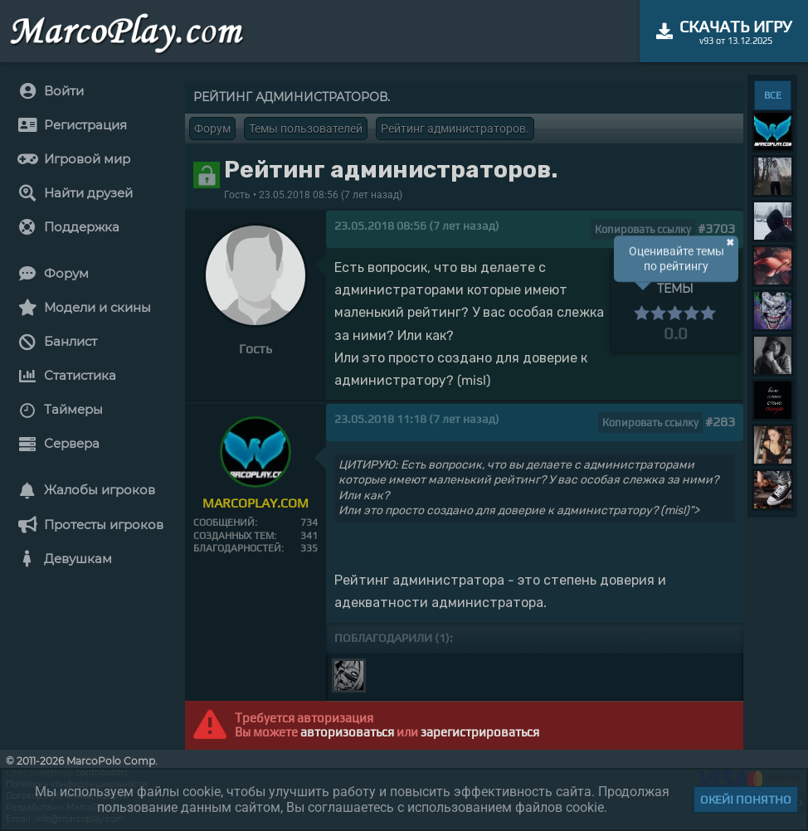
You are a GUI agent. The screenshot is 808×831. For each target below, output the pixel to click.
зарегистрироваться (480, 732)
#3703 (716, 228)
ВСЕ (772, 95)
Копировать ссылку (643, 229)
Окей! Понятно (745, 799)
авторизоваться (347, 732)
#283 (720, 422)
